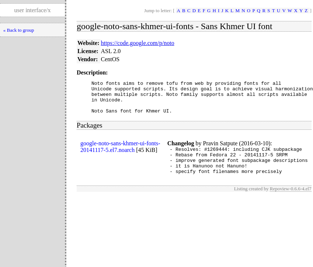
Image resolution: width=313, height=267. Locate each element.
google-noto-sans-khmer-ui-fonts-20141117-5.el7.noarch (120, 153)
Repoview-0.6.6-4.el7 (291, 201)
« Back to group (18, 30)
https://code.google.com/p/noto (137, 43)
